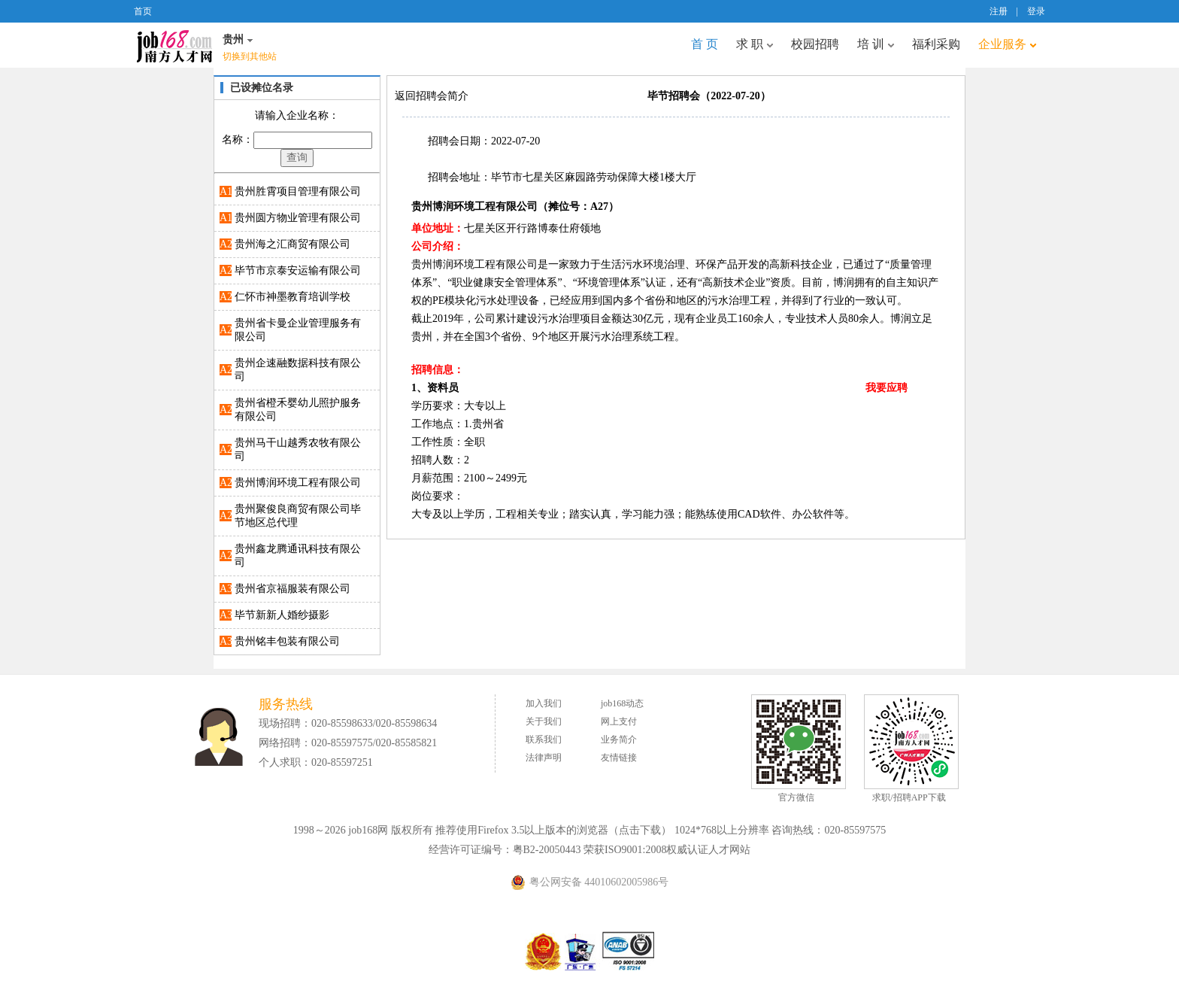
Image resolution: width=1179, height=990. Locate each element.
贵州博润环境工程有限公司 (298, 482)
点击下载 (640, 830)
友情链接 (619, 757)
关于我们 (544, 721)
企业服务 (1007, 44)
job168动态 (622, 703)
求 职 (754, 44)
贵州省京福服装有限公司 (292, 588)
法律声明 (544, 757)
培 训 (875, 44)
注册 (999, 11)
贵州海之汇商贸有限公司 (292, 244)
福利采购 (936, 44)
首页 (143, 11)
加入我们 (544, 703)
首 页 (704, 44)
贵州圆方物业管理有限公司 (298, 217)
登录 (1036, 11)
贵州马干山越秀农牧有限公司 (298, 449)
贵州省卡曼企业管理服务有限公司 (298, 329)
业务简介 (619, 739)
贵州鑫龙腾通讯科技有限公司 (298, 555)
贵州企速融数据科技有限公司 (298, 369)
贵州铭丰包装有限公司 (287, 641)
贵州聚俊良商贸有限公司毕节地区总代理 (298, 515)
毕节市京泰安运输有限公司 (298, 270)
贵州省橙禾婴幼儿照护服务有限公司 (298, 409)
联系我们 (544, 739)
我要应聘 (886, 387)
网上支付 (619, 721)
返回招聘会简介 (431, 96)
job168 (174, 45)
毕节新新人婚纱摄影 (282, 615)
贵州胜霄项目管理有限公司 (298, 191)
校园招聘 (815, 44)
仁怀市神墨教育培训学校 (292, 296)
